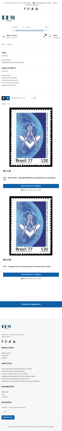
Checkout (5, 356)
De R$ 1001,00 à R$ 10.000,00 (10, 83)
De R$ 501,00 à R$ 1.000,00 (10, 80)
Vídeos (55, 3)
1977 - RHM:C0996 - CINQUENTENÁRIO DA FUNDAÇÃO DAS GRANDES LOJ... (29, 179)
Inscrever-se (8, 417)
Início (3, 44)
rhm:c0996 (6, 60)
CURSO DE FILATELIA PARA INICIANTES (13, 371)
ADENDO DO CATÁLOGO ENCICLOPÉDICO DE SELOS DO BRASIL (21, 381)
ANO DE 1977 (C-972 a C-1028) (31, 190)
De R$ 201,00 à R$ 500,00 (9, 78)
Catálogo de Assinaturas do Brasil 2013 (15, 379)
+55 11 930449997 (24, 3)
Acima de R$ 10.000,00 (9, 85)
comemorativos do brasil (13, 62)
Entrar (8, 38)
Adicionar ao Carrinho (31, 186)
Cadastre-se (14, 38)
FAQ (3, 394)
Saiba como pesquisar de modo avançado (29, 31)
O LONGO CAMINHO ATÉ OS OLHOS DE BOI (15, 374)
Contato (5, 397)
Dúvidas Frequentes (32, 5)
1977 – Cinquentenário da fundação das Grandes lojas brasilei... (27, 266)
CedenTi (51, 427)
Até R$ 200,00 (6, 75)
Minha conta (6, 353)
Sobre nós (5, 392)
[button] (10, 36)
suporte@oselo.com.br (42, 3)
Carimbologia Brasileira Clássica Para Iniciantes (19, 376)
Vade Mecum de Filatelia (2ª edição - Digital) (17, 369)
